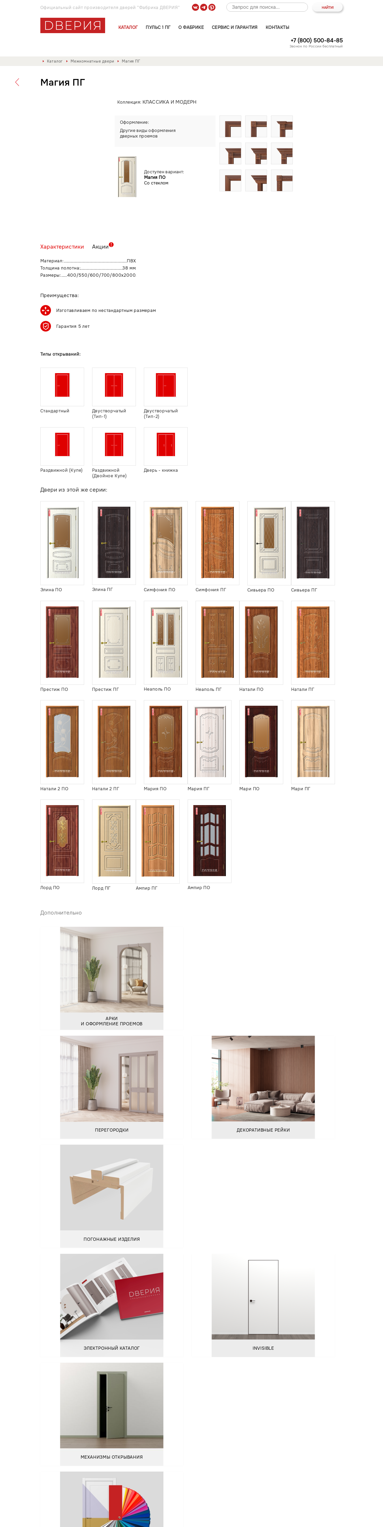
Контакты (277, 27)
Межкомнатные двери (92, 61)
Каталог (128, 27)
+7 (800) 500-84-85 (317, 40)
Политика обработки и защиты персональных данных (99, 1519)
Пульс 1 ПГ (158, 27)
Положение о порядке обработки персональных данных (224, 1519)
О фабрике (191, 27)
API (339, 1519)
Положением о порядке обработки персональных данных (110, 1427)
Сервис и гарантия (235, 27)
